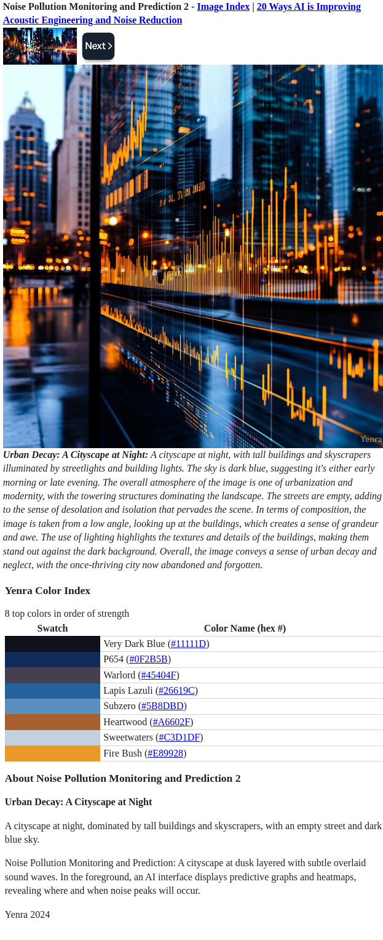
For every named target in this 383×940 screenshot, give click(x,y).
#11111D (188, 643)
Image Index (223, 6)
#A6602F (171, 722)
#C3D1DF (179, 737)
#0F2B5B (148, 659)
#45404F (158, 675)
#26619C (177, 690)
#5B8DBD (162, 706)
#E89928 (165, 753)
